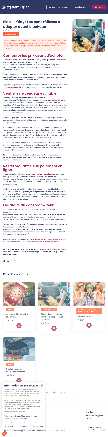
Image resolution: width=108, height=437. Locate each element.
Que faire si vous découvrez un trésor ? (16, 372)
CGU (49, 431)
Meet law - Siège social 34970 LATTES (95, 417)
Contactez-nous (58, 431)
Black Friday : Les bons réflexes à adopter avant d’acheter (52, 318)
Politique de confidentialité (36, 431)
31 (54, 392)
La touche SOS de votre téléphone (17, 317)
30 (50, 392)
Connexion (99, 7)
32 (57, 392)
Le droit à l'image (84, 317)
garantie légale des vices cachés (43, 239)
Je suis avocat (81, 7)
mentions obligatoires (53, 100)
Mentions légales (19, 431)
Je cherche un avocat (58, 7)
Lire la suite (19, 327)
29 (47, 392)
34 (64, 392)
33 (61, 392)
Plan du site (7, 431)
